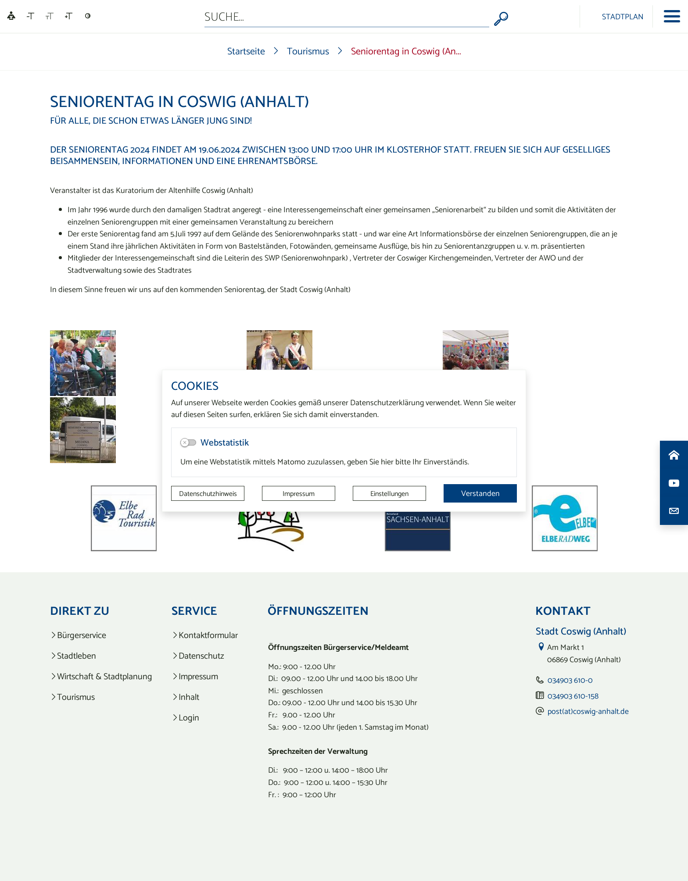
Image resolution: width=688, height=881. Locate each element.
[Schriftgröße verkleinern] (30, 16)
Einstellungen (389, 493)
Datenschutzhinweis (208, 493)
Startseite (246, 51)
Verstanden (480, 493)
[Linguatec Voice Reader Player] (11, 16)
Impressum (299, 493)
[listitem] (101, 635)
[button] (94, 518)
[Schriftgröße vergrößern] (69, 16)
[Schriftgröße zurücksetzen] (49, 16)
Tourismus (308, 51)
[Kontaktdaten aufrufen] (674, 511)
